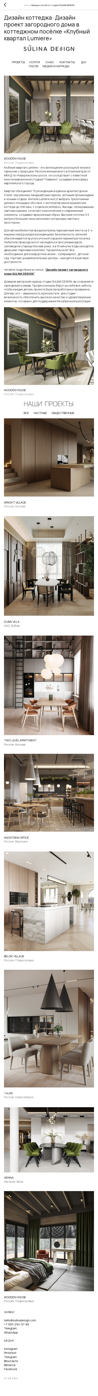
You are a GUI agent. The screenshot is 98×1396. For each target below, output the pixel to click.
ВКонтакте (11, 1361)
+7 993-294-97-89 (16, 1324)
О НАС (49, 62)
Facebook (10, 1369)
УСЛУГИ (34, 62)
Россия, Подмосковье (19, 163)
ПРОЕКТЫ (18, 62)
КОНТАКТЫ (67, 62)
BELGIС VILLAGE (14, 956)
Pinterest (10, 1353)
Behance (10, 1365)
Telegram (10, 1328)
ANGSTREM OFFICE (16, 837)
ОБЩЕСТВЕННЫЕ (63, 413)
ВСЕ (26, 413)
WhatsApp (11, 1332)
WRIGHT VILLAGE (15, 502)
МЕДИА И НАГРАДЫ (56, 66)
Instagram (10, 1349)
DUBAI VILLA (11, 622)
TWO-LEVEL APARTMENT (20, 740)
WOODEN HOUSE (15, 158)
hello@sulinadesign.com (20, 1320)
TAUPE (8, 1093)
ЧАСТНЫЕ (40, 413)
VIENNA (9, 1177)
